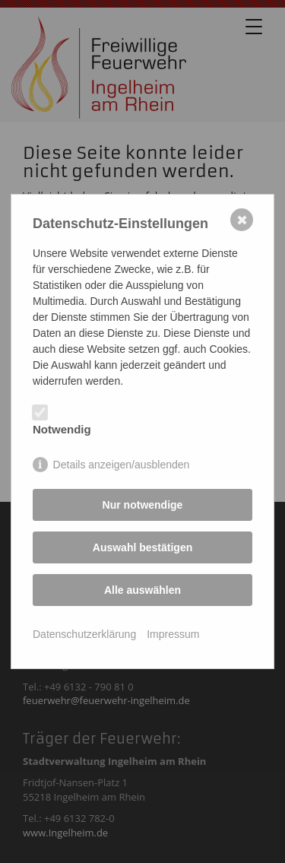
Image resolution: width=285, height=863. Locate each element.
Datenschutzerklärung (84, 634)
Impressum (173, 634)
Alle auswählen (142, 590)
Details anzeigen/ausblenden (121, 464)
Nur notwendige (143, 505)
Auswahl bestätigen (142, 547)
